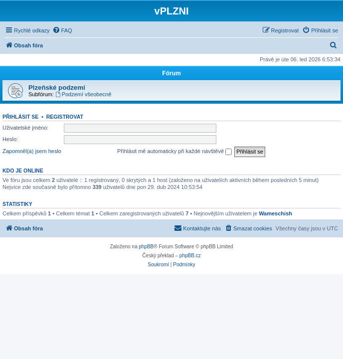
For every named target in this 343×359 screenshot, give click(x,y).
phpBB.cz (190, 255)
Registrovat (64, 117)
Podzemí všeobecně (83, 94)
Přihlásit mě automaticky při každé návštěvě (174, 151)
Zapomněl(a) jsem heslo (31, 151)
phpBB (146, 246)
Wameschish (275, 213)
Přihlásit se (20, 117)
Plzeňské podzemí (56, 87)
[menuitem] (62, 30)
